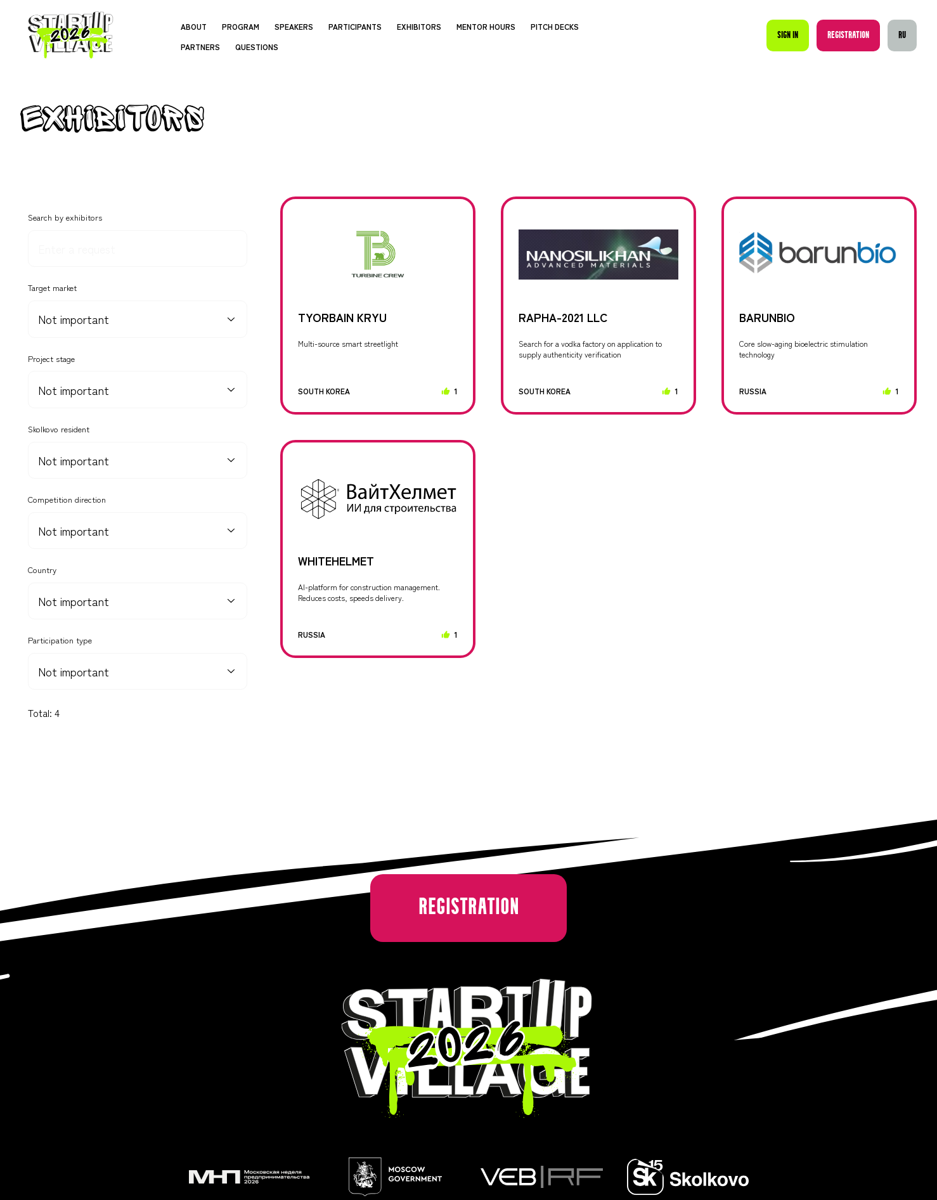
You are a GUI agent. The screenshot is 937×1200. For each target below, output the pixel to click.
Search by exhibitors (65, 217)
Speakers (294, 26)
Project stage (51, 359)
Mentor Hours (485, 26)
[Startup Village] (71, 35)
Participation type (60, 640)
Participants (355, 26)
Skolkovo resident (58, 429)
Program (240, 26)
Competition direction (67, 499)
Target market (52, 288)
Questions (256, 46)
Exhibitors (419, 26)
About (194, 26)
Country (42, 570)
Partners (200, 46)
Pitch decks (555, 26)
